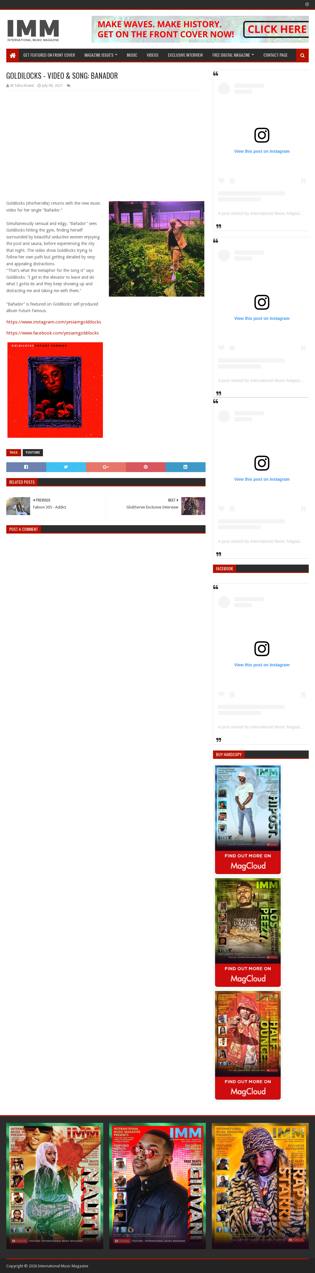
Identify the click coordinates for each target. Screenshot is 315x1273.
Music (132, 55)
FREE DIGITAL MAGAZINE (231, 55)
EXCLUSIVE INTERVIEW (185, 55)
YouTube (33, 452)
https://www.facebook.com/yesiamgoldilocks (52, 333)
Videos (152, 55)
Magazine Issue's (98, 55)
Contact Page (275, 55)
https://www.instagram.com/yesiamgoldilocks (53, 322)
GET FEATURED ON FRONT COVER (49, 55)
